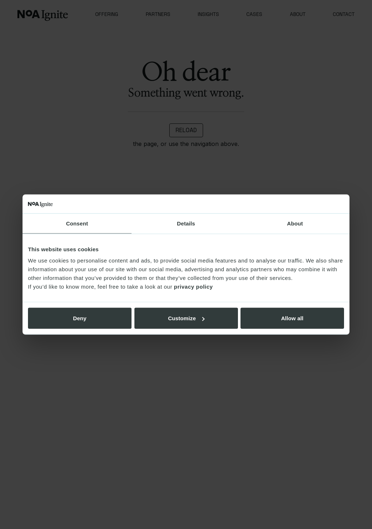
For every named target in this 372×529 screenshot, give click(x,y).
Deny (79, 318)
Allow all (292, 318)
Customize (186, 318)
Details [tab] (186, 223)
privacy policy (193, 287)
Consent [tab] (77, 223)
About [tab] (295, 223)
